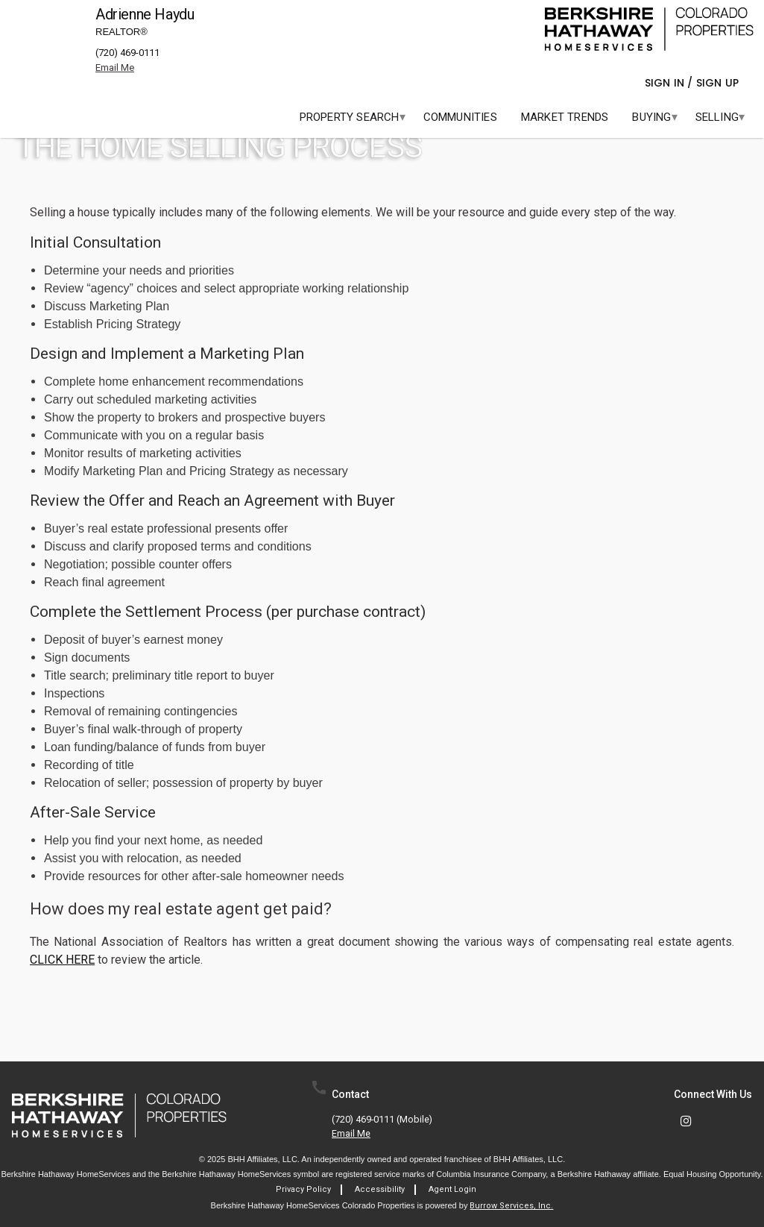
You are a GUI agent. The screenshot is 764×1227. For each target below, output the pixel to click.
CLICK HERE (62, 960)
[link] (649, 29)
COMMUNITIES (460, 117)
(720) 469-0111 (127, 52)
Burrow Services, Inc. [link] (511, 1206)
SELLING (717, 117)
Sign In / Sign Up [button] (694, 82)
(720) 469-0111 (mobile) (382, 1120)
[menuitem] (349, 117)
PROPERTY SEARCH (350, 117)
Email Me (351, 1134)
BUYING (651, 117)
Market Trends (565, 117)
